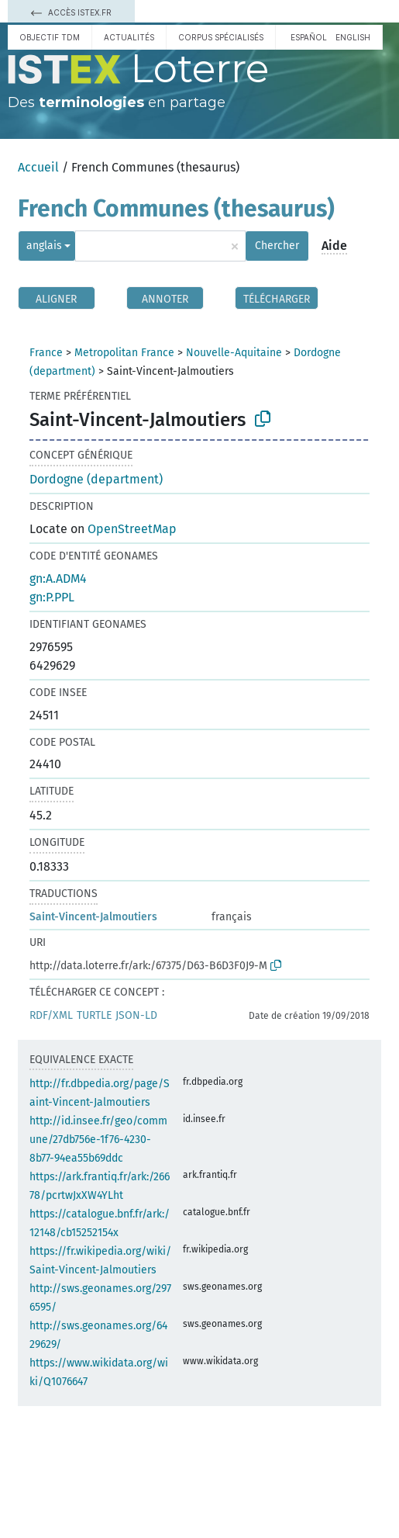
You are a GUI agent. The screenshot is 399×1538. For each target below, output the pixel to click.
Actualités (129, 37)
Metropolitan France (124, 352)
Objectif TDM (49, 37)
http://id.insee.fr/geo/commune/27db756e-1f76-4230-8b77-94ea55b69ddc (98, 1139)
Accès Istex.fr (71, 12)
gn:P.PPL (51, 597)
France (46, 352)
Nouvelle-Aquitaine (234, 352)
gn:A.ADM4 (58, 578)
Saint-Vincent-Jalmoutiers (93, 916)
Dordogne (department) (96, 479)
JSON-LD (136, 1015)
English (352, 37)
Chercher (277, 245)
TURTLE (94, 1015)
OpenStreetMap (132, 528)
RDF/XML (51, 1015)
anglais (44, 245)
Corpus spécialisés (220, 37)
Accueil (38, 167)
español (309, 37)
